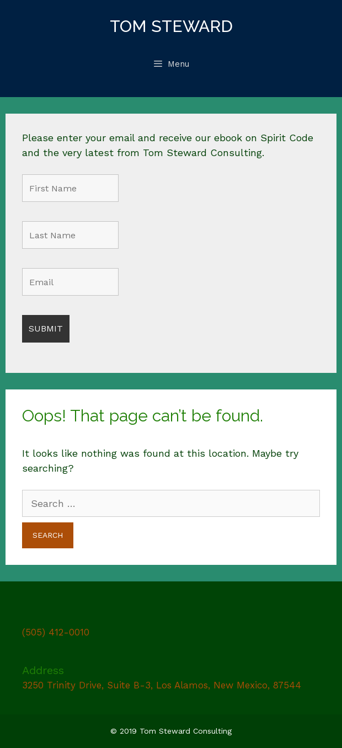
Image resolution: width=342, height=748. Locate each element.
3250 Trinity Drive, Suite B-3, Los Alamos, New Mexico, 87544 (161, 685)
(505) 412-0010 (55, 632)
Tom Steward (171, 26)
